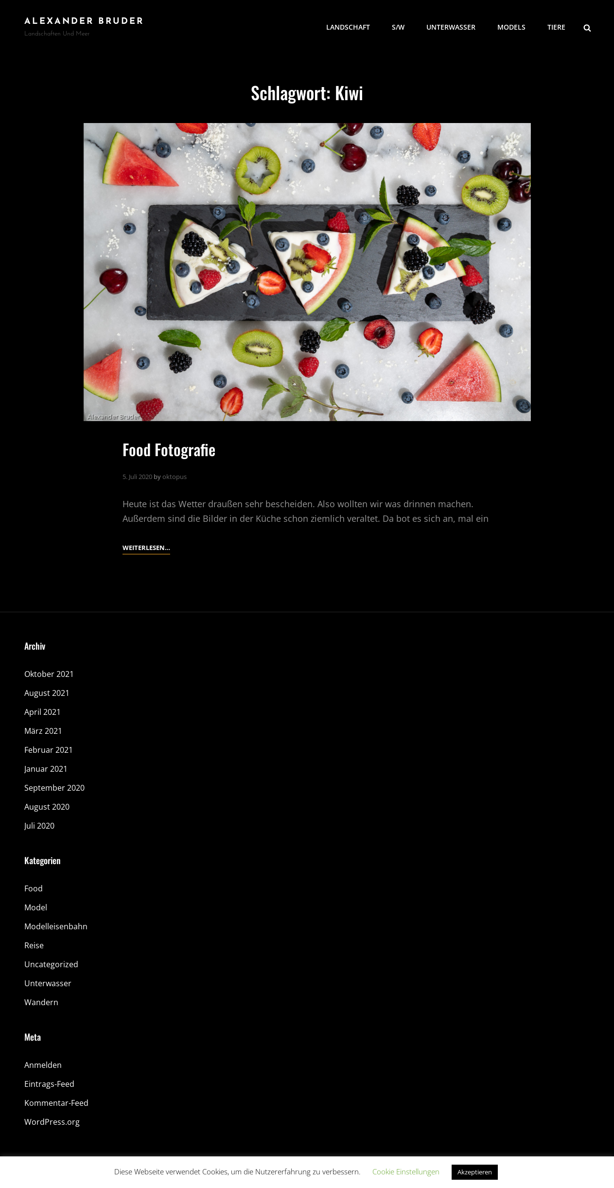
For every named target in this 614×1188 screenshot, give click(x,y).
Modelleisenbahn (56, 926)
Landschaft (348, 27)
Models (511, 27)
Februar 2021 (48, 750)
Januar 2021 (46, 768)
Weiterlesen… (146, 547)
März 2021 (43, 731)
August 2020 (47, 806)
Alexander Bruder (84, 21)
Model (35, 907)
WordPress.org (52, 1122)
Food (33, 888)
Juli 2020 (39, 825)
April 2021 (42, 712)
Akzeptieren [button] (474, 1172)
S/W (398, 27)
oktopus (174, 476)
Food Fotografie (169, 449)
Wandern (41, 1002)
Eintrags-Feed (49, 1084)
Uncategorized (51, 964)
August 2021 (47, 693)
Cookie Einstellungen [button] (405, 1171)
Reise (34, 945)
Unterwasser (450, 27)
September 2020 (54, 787)
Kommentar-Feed (56, 1103)
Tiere (556, 27)
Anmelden (43, 1065)
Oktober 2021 (49, 674)
